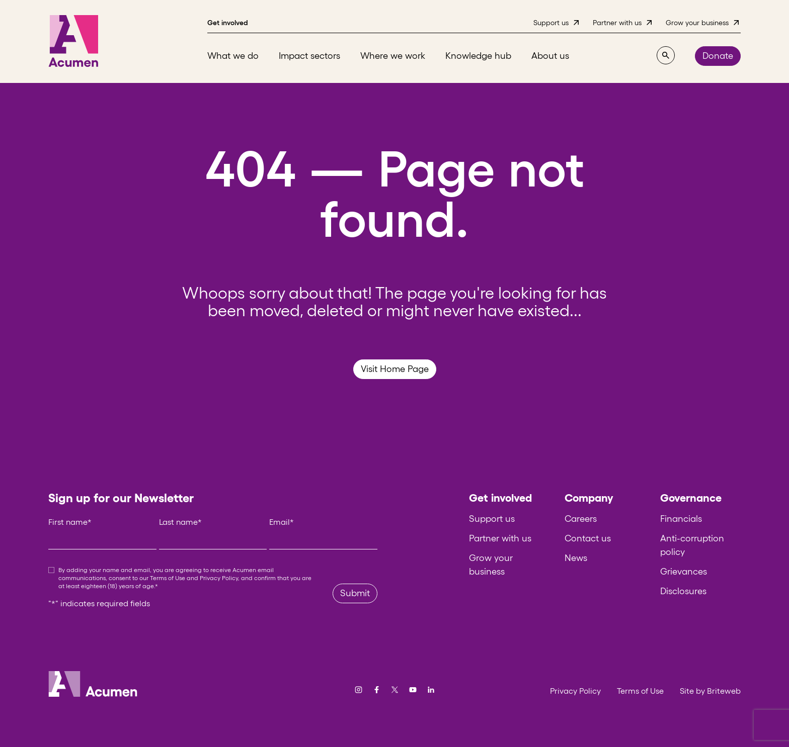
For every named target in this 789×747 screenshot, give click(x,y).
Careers (581, 519)
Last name (180, 521)
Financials (681, 519)
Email (281, 521)
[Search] (666, 55)
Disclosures (683, 591)
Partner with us (500, 538)
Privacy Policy (219, 578)
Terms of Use (167, 578)
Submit (355, 593)
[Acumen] (73, 41)
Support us (492, 519)
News (576, 558)
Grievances (683, 572)
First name (70, 521)
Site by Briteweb (710, 690)
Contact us (588, 538)
